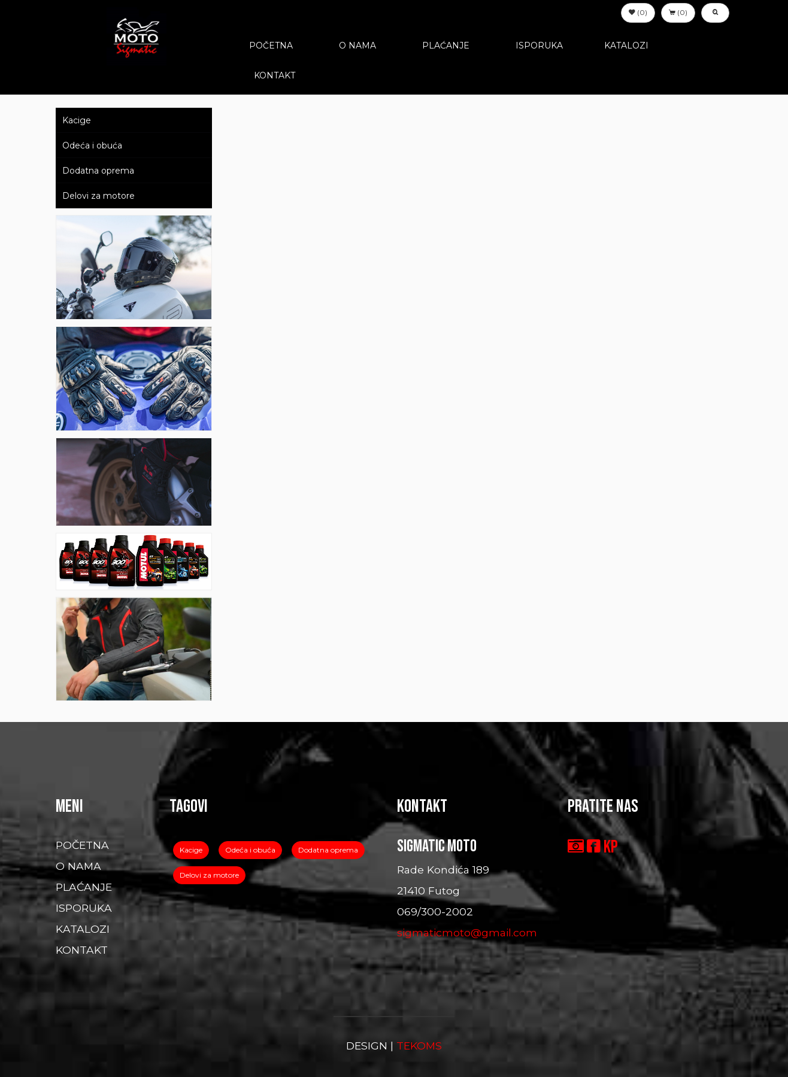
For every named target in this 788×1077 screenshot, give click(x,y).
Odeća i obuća (92, 145)
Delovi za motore (98, 195)
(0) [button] (638, 12)
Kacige (76, 120)
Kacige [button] (191, 849)
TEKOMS (419, 1045)
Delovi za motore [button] (209, 874)
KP (611, 847)
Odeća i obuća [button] (250, 849)
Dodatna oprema (98, 170)
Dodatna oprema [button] (328, 849)
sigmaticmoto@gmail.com (467, 932)
